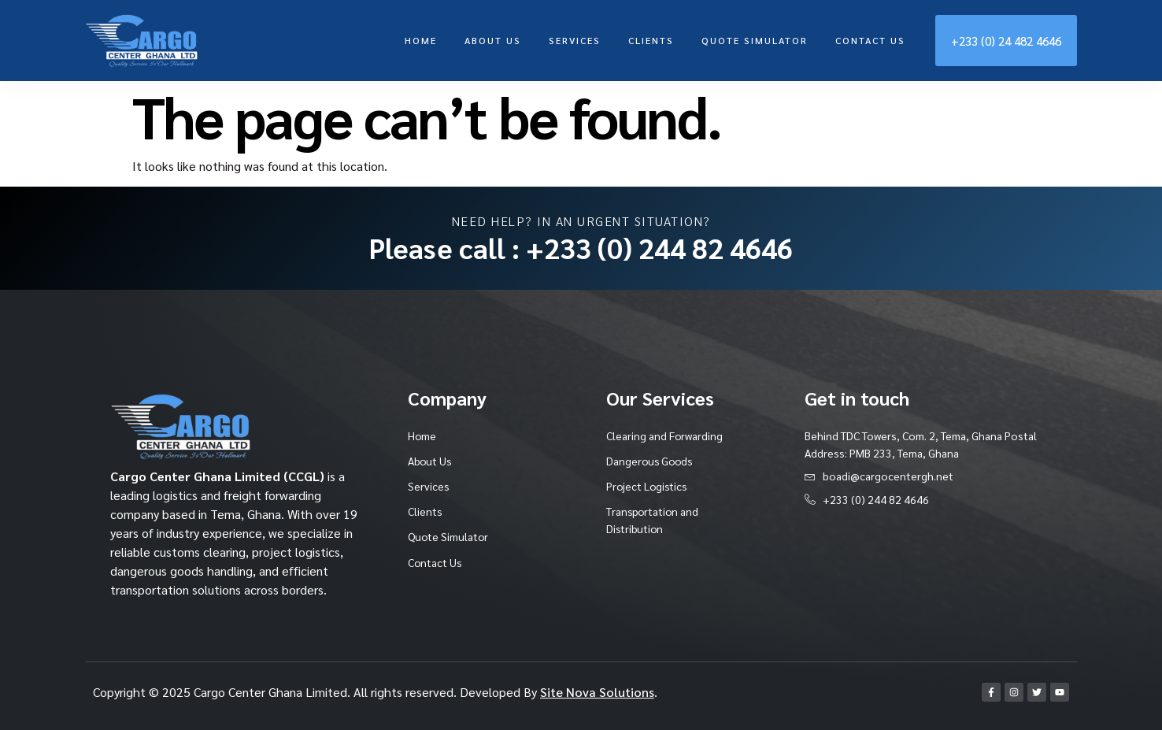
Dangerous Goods (651, 461)
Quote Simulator (754, 40)
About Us (492, 40)
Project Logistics (648, 486)
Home (421, 40)
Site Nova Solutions (597, 692)
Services (575, 40)
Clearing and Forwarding (664, 435)
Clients (651, 40)
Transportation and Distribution (653, 520)
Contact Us (870, 40)
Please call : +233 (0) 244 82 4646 (581, 247)
